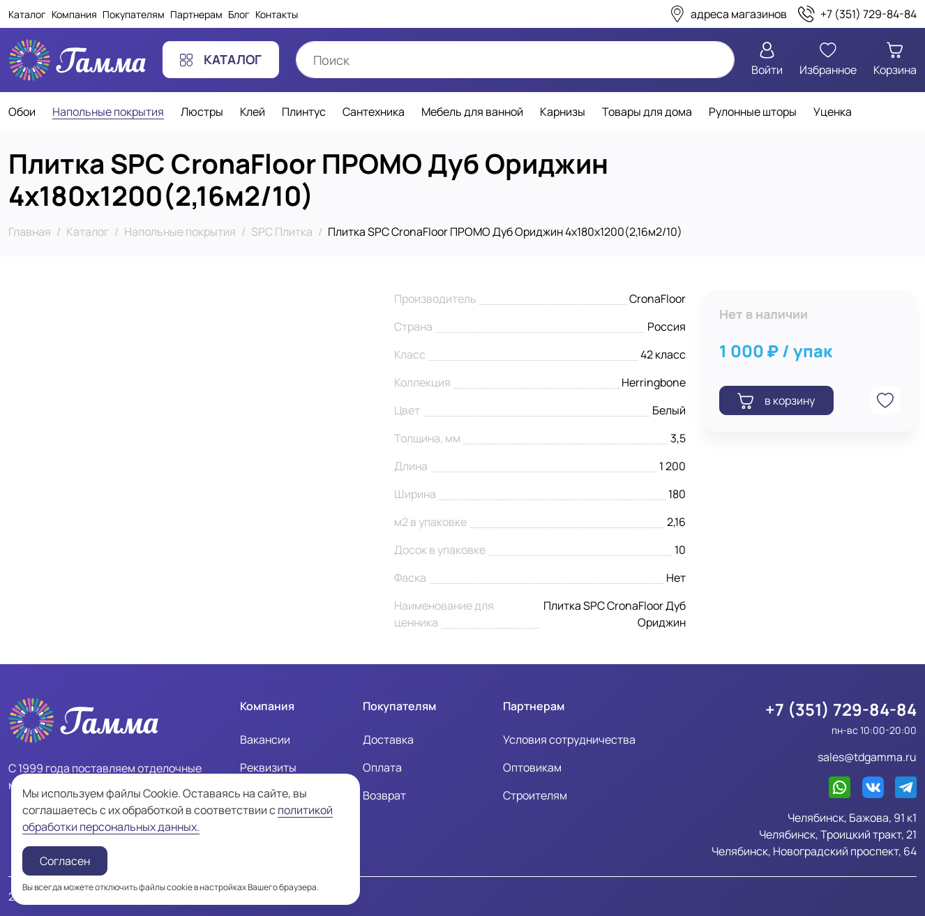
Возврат (384, 795)
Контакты (276, 14)
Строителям (535, 795)
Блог (239, 14)
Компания (74, 14)
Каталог (27, 14)
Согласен (65, 861)
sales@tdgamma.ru (867, 757)
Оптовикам (532, 767)
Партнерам (196, 14)
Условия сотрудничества (569, 739)
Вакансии (265, 739)
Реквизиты (268, 767)
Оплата (382, 767)
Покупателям (134, 14)
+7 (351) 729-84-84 (841, 709)
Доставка (388, 739)
